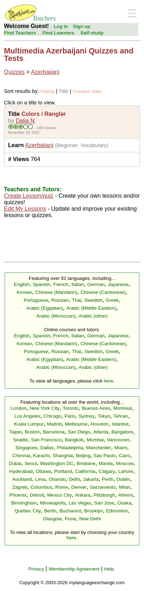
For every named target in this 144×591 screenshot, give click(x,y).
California (85, 471)
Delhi (74, 479)
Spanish (41, 284)
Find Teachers (20, 33)
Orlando (57, 479)
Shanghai (62, 455)
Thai (76, 300)
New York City (45, 408)
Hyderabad (21, 471)
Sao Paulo (105, 455)
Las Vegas (80, 503)
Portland (63, 471)
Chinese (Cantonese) (103, 292)
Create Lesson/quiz (29, 196)
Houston (99, 424)
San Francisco (46, 439)
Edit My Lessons (25, 209)
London (18, 408)
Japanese (118, 284)
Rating (48, 91)
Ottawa (43, 471)
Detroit (37, 495)
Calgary (107, 471)
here (108, 381)
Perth (107, 479)
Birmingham (24, 503)
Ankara (82, 495)
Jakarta (91, 479)
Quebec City (27, 510)
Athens (125, 495)
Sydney (86, 416)
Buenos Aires (96, 408)
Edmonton (117, 510)
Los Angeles (27, 416)
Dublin (123, 479)
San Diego (79, 432)
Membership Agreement (74, 569)
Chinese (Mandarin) (56, 292)
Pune (70, 518)
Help (109, 569)
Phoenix (18, 495)
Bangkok (74, 439)
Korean (24, 292)
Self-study (91, 33)
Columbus (41, 487)
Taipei (15, 432)
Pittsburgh (104, 495)
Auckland (22, 479)
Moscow (125, 463)
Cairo (124, 455)
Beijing (83, 455)
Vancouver (118, 439)
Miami (120, 447)
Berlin (50, 510)
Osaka (124, 503)
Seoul (31, 463)
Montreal (122, 408)
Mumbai (95, 439)
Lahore (125, 471)
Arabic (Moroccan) (55, 316)
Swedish (93, 300)
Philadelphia (70, 447)
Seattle (20, 439)
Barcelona (54, 432)
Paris (69, 416)
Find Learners (58, 33)
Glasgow (52, 518)
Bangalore (122, 432)
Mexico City (59, 495)
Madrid (54, 424)
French (60, 284)
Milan (124, 487)
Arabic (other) (93, 316)
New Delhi (90, 518)
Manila (106, 463)
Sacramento (103, 487)
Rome (61, 487)
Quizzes (14, 72)
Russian (60, 300)
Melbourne (76, 424)
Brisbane (86, 463)
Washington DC (56, 463)
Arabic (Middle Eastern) (91, 308)
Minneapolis (52, 503)
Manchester (98, 447)
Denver (79, 487)
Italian (77, 284)
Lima (40, 479)
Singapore (26, 447)
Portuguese (36, 300)
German (95, 284)
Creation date (87, 91)
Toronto (71, 408)
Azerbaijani (45, 72)
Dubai (15, 463)
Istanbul (120, 424)
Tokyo (104, 416)
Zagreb (19, 487)
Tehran (120, 416)
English (22, 284)
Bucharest (70, 510)
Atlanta (100, 432)
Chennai (21, 455)
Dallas (47, 447)
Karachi (41, 455)
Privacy (36, 569)
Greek (112, 300)
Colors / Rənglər (44, 114)
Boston (32, 432)
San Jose (104, 503)
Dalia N (25, 121)
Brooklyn (93, 510)
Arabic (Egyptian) (44, 308)
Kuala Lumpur (29, 424)
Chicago (52, 416)
